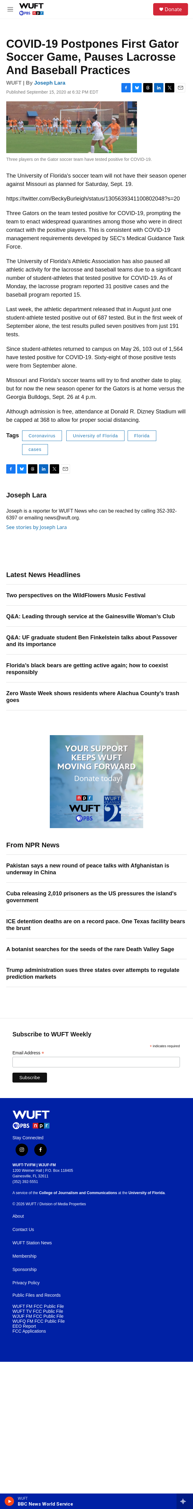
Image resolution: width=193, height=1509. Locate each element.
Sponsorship (24, 1269)
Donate (173, 9)
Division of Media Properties (63, 1204)
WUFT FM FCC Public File (38, 1306)
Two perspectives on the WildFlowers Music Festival (76, 595)
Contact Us (23, 1229)
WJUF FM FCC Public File (38, 1316)
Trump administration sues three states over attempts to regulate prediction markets (92, 973)
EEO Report (24, 1326)
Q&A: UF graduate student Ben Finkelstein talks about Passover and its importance (91, 640)
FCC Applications (29, 1331)
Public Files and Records (36, 1295)
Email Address (28, 1053)
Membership (24, 1256)
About (18, 1216)
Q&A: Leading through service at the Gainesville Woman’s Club (90, 616)
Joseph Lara (49, 83)
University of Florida (95, 435)
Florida (142, 435)
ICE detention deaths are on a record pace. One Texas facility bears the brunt (95, 924)
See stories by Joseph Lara (36, 527)
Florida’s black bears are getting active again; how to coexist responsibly (87, 668)
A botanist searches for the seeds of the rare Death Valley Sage (90, 949)
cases (35, 449)
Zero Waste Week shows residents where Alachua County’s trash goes (92, 696)
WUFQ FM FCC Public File (38, 1321)
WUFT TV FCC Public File (37, 1311)
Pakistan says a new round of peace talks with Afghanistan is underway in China (87, 869)
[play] (9, 1501)
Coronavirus (42, 435)
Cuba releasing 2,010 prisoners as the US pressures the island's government (91, 896)
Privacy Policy (26, 1283)
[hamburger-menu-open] (10, 9)
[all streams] (185, 1501)
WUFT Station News (32, 1243)
